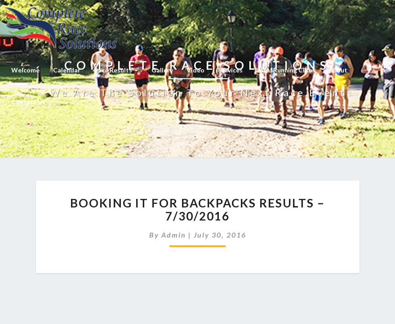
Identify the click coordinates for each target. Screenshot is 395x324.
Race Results (116, 70)
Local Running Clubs (285, 70)
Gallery (162, 70)
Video (195, 70)
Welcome (25, 70)
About (337, 70)
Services (230, 70)
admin (173, 234)
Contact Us (28, 101)
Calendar (66, 70)
